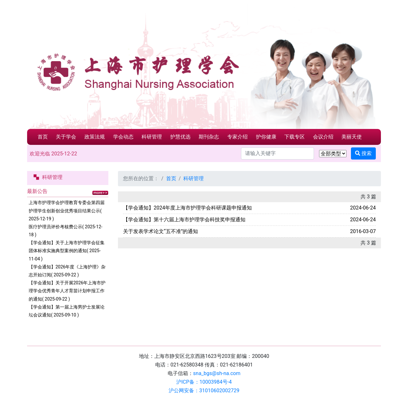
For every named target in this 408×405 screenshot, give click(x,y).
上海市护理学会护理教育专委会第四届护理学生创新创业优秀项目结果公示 (67, 210)
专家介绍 (237, 137)
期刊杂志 (209, 137)
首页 (43, 137)
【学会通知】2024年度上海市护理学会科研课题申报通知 (187, 208)
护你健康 (266, 137)
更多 (100, 193)
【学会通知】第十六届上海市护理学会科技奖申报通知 (184, 220)
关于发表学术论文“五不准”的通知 (160, 231)
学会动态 (123, 137)
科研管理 (152, 137)
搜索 (363, 153)
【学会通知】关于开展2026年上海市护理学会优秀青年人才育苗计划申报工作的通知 (67, 290)
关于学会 (66, 137)
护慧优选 (180, 137)
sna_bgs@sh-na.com (216, 373)
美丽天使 (351, 137)
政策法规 (94, 137)
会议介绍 (323, 137)
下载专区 (294, 137)
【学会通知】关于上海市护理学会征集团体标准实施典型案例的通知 (67, 250)
